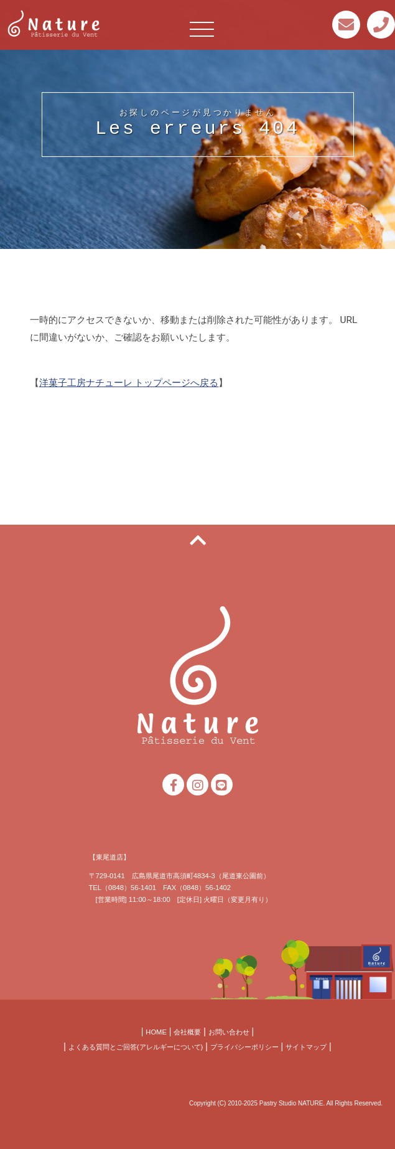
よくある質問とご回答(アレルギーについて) (135, 1047)
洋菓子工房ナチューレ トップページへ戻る (129, 383)
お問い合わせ (228, 1032)
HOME (156, 1032)
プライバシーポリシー (244, 1047)
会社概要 (187, 1032)
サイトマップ (306, 1047)
